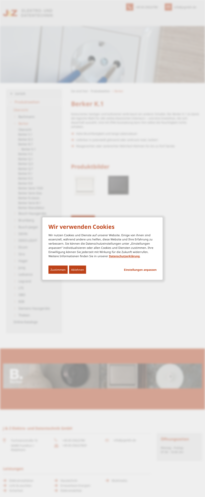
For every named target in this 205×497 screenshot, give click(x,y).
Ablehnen (77, 270)
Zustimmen (58, 270)
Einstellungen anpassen (140, 270)
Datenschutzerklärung (124, 256)
